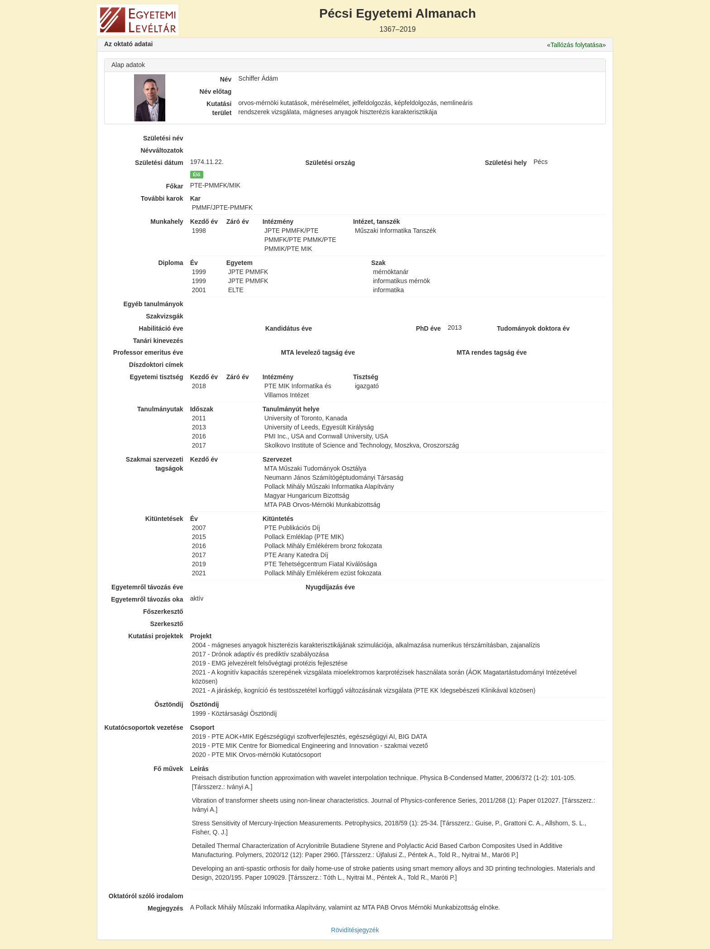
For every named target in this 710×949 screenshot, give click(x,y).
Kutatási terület (218, 108)
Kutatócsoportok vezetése (143, 727)
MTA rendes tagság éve (491, 352)
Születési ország (330, 162)
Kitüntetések (164, 518)
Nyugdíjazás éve (330, 587)
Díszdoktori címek (156, 364)
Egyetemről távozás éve (147, 587)
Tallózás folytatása (576, 44)
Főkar (174, 186)
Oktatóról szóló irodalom (146, 896)
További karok (162, 198)
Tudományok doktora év (533, 328)
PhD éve (428, 328)
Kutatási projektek (155, 636)
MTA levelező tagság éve (318, 352)
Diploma (170, 262)
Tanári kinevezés (158, 340)
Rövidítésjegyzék (355, 930)
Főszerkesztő (163, 611)
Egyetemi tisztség (156, 377)
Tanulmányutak (160, 409)
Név (226, 79)
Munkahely (166, 221)
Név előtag (216, 91)
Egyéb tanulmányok (153, 304)
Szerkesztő (166, 623)
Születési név (163, 138)
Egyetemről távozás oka (147, 599)
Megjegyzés (165, 908)
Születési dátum (159, 162)
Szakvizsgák (164, 316)
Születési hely (506, 162)
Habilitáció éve (161, 328)
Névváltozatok (162, 150)
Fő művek (168, 768)
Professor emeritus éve (148, 352)
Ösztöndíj (168, 704)
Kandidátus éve (288, 328)
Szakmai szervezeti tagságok (154, 464)
